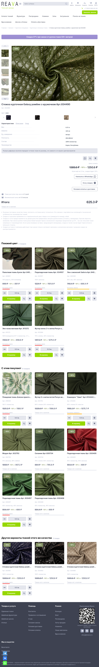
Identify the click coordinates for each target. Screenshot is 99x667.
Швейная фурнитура (9, 615)
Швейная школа (7, 619)
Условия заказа (34, 623)
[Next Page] (5, 99)
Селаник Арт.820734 (44, 453)
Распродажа (60, 619)
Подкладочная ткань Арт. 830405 (81, 453)
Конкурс (58, 611)
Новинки (58, 626)
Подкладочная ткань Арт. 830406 (49, 498)
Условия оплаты (34, 630)
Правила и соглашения (37, 615)
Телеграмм (5, 651)
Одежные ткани (7, 611)
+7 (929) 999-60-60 (91, 8)
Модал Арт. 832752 (10, 453)
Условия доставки (35, 626)
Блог (57, 615)
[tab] (7, 123)
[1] (5, 53)
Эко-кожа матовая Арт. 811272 (15, 329)
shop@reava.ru (87, 635)
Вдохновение (60, 634)
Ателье (4, 623)
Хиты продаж (60, 623)
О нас (30, 619)
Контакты (32, 611)
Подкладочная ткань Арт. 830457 (17, 498)
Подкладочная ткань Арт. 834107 (49, 272)
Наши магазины (61, 630)
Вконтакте (5, 647)
